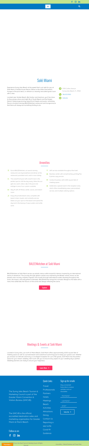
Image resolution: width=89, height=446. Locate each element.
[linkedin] (79, 2)
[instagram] (76, 2)
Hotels (46, 397)
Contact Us (48, 419)
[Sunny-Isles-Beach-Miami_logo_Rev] (22, 379)
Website (65, 98)
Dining (46, 415)
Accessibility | (59, 444)
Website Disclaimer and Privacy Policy (72, 444)
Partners (46, 393)
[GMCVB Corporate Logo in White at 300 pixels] (22, 406)
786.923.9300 (66, 94)
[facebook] (72, 2)
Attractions (48, 411)
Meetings (47, 400)
